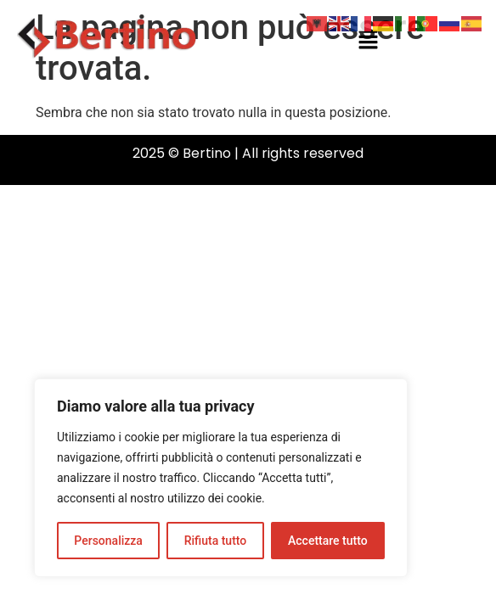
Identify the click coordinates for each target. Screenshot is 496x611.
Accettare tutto (328, 540)
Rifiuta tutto (215, 540)
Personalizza (108, 540)
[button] (368, 40)
